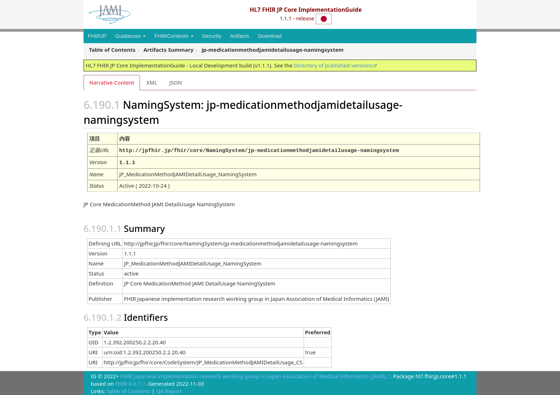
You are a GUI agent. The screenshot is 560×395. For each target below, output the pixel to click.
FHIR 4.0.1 (128, 382)
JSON (175, 82)
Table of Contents (128, 389)
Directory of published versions (333, 65)
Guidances (130, 36)
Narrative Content (111, 82)
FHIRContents (173, 36)
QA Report (169, 389)
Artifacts (239, 36)
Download (270, 36)
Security (211, 36)
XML (151, 82)
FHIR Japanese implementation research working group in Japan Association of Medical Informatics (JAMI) (252, 374)
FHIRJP (97, 36)
